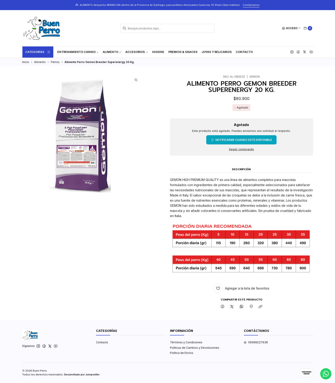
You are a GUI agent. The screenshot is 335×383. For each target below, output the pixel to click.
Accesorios (136, 52)
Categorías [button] (37, 52)
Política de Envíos (181, 353)
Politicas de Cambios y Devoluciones (194, 347)
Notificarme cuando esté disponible (241, 139)
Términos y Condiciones (186, 342)
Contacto (244, 52)
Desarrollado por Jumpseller (81, 374)
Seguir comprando (241, 149)
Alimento (112, 52)
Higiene (158, 52)
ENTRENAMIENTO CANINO (78, 52)
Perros (55, 62)
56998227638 (256, 342)
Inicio (25, 62)
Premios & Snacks (183, 52)
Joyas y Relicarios (217, 52)
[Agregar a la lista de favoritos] (241, 288)
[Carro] (308, 28)
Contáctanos (251, 5)
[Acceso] (291, 28)
